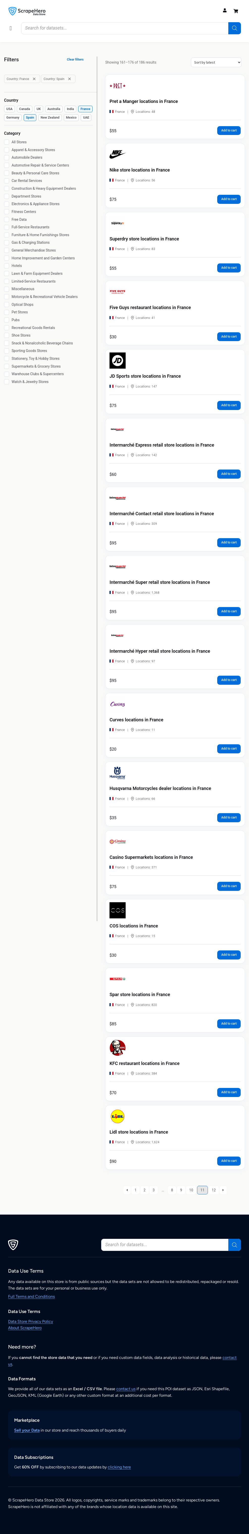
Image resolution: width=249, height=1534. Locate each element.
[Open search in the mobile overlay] (131, 28)
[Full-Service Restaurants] (6, 227)
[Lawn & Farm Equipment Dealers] (6, 273)
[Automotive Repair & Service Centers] (6, 165)
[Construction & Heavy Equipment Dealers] (6, 188)
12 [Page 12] (214, 1190)
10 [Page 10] (191, 1190)
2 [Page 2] (145, 1190)
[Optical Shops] (6, 304)
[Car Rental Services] (6, 180)
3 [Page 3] (154, 1190)
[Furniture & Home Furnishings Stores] (6, 234)
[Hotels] (6, 265)
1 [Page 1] (135, 1190)
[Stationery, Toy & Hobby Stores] (6, 358)
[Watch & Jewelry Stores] (6, 381)
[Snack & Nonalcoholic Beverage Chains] (6, 343)
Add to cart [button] (229, 130)
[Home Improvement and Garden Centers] (6, 258)
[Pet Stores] (6, 312)
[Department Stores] (6, 196)
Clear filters (75, 59)
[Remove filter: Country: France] (34, 79)
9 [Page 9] (181, 1190)
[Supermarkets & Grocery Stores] (6, 366)
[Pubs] (6, 319)
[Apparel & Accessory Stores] (6, 149)
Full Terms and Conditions (31, 1296)
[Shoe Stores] (6, 335)
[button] (10, 28)
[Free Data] (6, 219)
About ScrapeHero (25, 1327)
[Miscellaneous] (6, 289)
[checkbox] (9, 109)
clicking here (119, 1467)
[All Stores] (6, 142)
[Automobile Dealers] (6, 157)
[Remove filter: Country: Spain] (69, 79)
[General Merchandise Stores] (6, 250)
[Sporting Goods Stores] (6, 350)
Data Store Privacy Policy (30, 1321)
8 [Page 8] (172, 1190)
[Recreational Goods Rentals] (6, 327)
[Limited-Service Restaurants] (6, 281)
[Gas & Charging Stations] (6, 242)
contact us (125, 1388)
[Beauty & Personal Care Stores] (6, 173)
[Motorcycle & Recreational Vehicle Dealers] (6, 296)
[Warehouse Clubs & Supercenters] (6, 374)
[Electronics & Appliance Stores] (6, 204)
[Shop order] (216, 62)
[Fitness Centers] (6, 211)
